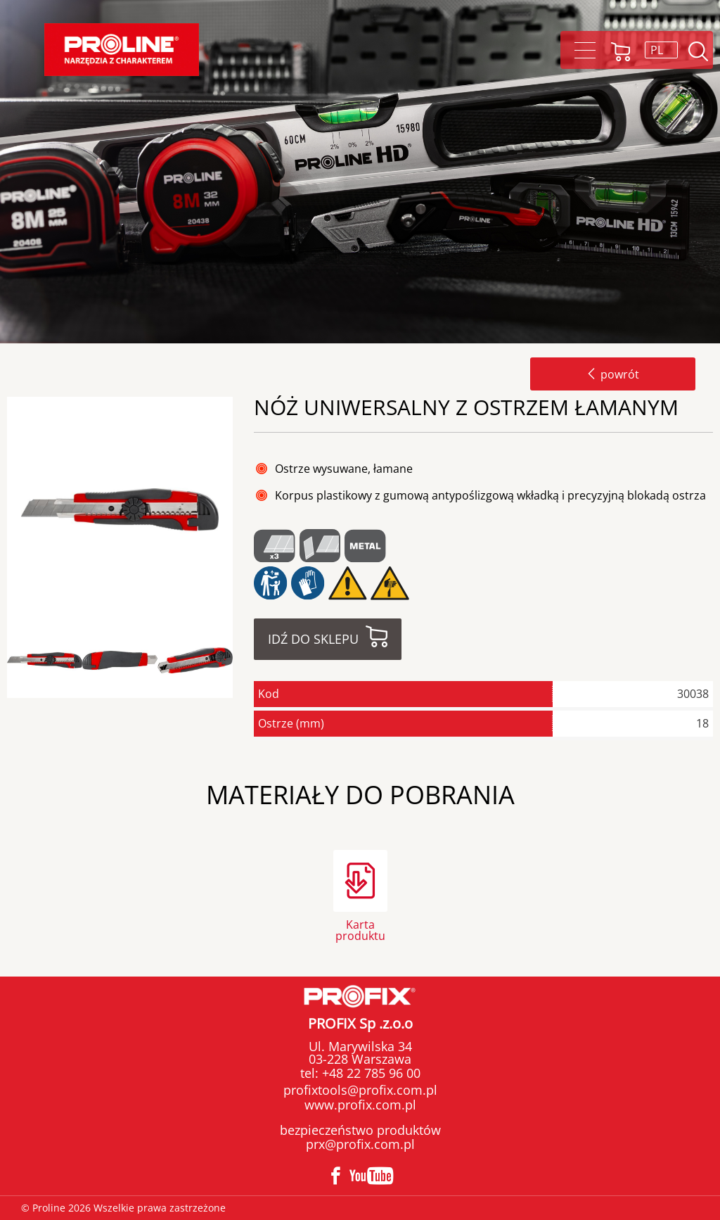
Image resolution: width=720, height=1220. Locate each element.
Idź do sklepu (313, 638)
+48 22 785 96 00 (369, 1073)
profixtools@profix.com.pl (360, 1089)
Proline (121, 49)
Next (245, 661)
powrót (612, 374)
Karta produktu (360, 929)
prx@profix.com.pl (360, 1144)
